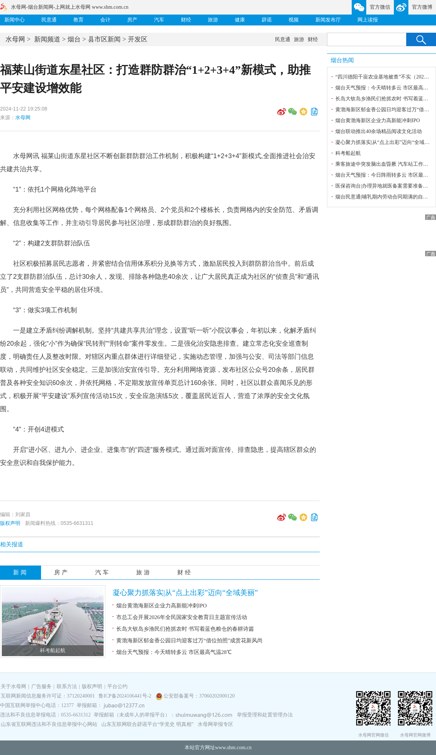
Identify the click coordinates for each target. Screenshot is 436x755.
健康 (240, 20)
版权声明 (10, 523)
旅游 (213, 20)
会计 (105, 20)
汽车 (159, 20)
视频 (293, 20)
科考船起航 (52, 650)
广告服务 (41, 686)
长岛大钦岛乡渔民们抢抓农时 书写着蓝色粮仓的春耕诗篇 (185, 629)
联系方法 (67, 686)
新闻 (20, 572)
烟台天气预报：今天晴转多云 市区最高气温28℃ (174, 652)
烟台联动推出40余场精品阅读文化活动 (378, 131)
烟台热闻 (342, 60)
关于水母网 (14, 686)
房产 (132, 20)
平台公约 (117, 686)
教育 (78, 20)
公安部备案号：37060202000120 (199, 696)
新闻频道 (47, 39)
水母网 (15, 39)
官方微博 (422, 7)
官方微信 (380, 7)
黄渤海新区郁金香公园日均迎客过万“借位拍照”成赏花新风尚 (189, 640)
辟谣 (267, 20)
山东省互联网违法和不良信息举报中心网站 (49, 724)
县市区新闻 (104, 39)
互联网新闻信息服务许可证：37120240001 (48, 696)
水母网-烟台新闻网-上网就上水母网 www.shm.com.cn (69, 7)
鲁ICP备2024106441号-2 (125, 696)
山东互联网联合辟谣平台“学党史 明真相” (147, 724)
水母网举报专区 (215, 724)
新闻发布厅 (328, 20)
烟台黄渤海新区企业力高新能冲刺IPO (161, 606)
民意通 (49, 20)
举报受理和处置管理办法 (265, 715)
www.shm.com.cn (233, 747)
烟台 (74, 39)
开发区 (138, 39)
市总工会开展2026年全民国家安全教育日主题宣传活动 (181, 617)
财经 (186, 20)
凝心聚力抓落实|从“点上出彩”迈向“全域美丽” (185, 593)
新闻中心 (14, 20)
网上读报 (368, 20)
